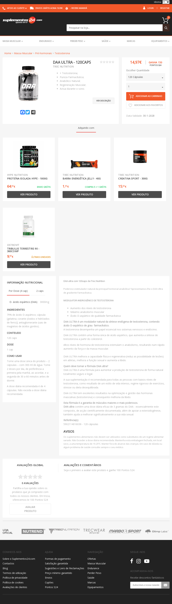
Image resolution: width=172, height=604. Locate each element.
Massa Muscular (13, 34)
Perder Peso (77, 34)
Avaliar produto (30, 502)
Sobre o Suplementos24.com (19, 551)
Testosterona (62, 46)
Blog (5, 561)
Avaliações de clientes (15, 580)
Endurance (46, 34)
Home (7, 46)
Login (150, 8)
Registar (164, 8)
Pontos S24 (51, 580)
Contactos (8, 556)
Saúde (106, 34)
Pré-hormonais (43, 46)
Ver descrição (103, 92)
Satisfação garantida (56, 556)
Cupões (49, 575)
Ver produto (28, 187)
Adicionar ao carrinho (145, 89)
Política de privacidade (15, 570)
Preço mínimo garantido (58, 565)
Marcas (131, 34)
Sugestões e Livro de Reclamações (64, 561)
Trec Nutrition (63, 59)
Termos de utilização (14, 565)
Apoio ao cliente (15, 8)
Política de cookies (13, 575)
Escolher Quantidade (137, 63)
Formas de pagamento (58, 551)
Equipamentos (160, 34)
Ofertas (91, 551)
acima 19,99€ (46, 8)
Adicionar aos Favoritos (146, 98)
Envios (48, 570)
